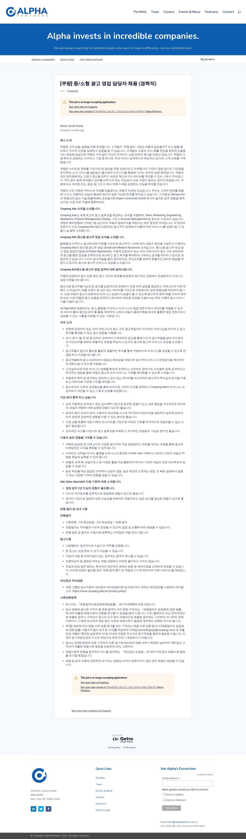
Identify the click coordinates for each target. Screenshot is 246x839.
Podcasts (211, 12)
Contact (228, 12)
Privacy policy (114, 747)
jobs (67, 59)
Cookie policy (129, 747)
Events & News (189, 12)
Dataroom (101, 803)
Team (155, 12)
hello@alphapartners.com (181, 822)
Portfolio (140, 12)
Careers (168, 12)
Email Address (171, 778)
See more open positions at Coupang (91, 710)
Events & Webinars (176, 800)
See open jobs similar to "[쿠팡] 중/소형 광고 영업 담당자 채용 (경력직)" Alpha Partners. (115, 111)
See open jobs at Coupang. (83, 107)
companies (43, 59)
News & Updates (174, 794)
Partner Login (103, 810)
